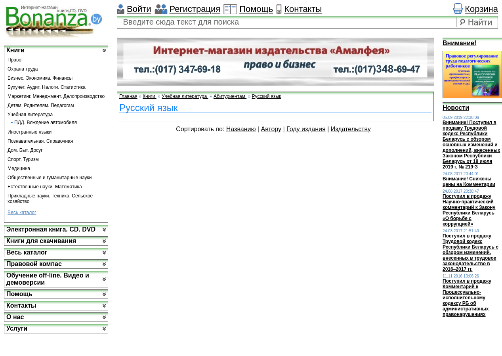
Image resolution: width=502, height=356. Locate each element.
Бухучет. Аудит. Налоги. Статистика (47, 87)
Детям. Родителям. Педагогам (41, 105)
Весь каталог (22, 212)
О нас (15, 317)
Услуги (16, 328)
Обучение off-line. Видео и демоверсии (47, 279)
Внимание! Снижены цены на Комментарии (469, 181)
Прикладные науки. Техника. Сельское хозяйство (50, 198)
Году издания (306, 129)
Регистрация (195, 9)
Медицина (19, 168)
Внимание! (459, 43)
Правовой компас (34, 263)
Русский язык (266, 96)
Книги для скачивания (41, 240)
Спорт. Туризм (23, 159)
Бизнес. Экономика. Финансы (40, 78)
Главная (128, 96)
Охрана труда (23, 69)
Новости (456, 107)
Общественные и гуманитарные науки (50, 177)
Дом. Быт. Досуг (25, 150)
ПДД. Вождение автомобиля (45, 122)
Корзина (481, 9)
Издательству (351, 129)
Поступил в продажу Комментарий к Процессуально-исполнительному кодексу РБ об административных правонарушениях (467, 297)
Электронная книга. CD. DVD (50, 229)
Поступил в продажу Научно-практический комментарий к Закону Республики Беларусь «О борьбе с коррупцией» (469, 210)
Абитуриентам (230, 96)
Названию (241, 129)
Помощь (256, 9)
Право (14, 60)
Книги (15, 50)
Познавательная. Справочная (40, 141)
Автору (271, 129)
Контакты (303, 9)
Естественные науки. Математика (45, 186)
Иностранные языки (30, 132)
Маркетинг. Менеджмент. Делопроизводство (56, 96)
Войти (139, 9)
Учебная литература (30, 114)
